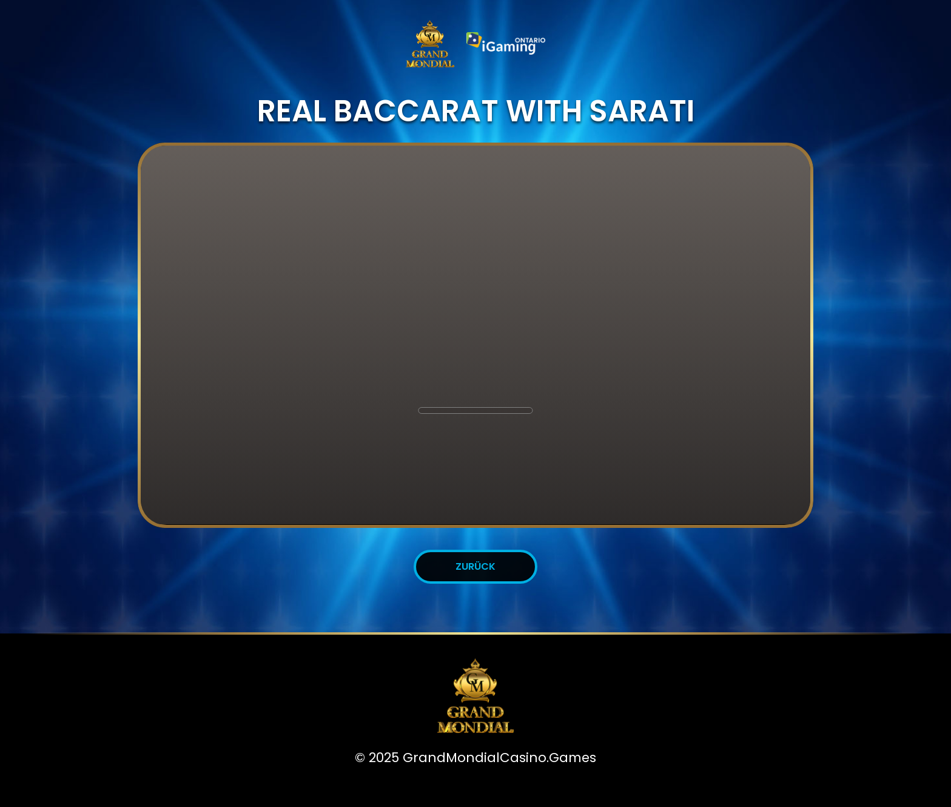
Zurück (475, 566)
